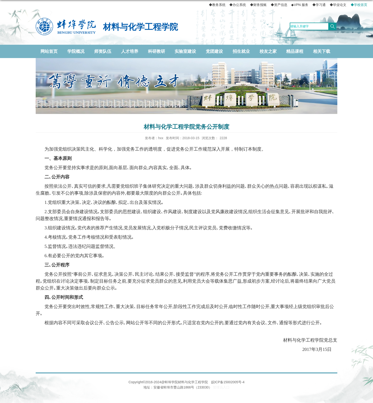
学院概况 (75, 51)
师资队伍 (102, 51)
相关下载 (321, 51)
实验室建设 (185, 51)
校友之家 (268, 51)
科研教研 (156, 51)
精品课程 (294, 51)
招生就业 (241, 51)
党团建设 (214, 51)
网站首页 (49, 51)
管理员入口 (221, 387)
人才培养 (129, 51)
